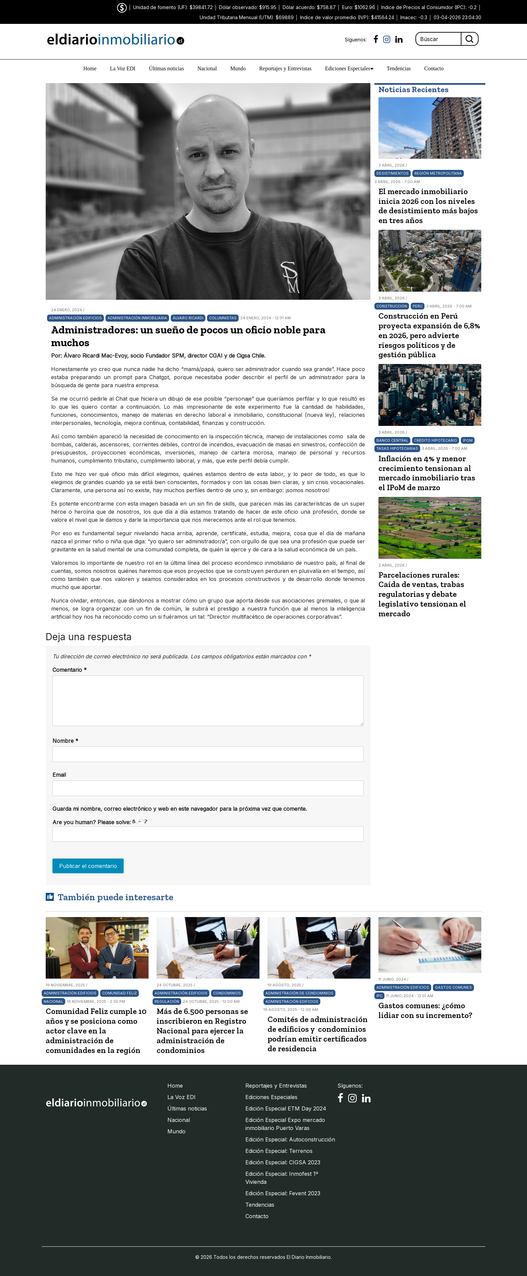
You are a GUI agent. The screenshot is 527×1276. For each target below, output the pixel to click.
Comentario (69, 669)
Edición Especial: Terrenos (279, 1150)
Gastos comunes (453, 987)
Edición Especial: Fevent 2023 (282, 1193)
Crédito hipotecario (435, 440)
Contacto (434, 68)
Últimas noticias (166, 68)
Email (59, 774)
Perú (417, 306)
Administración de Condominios (299, 993)
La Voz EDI (122, 68)
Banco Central (392, 440)
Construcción (391, 306)
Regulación (167, 1001)
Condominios (227, 993)
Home (89, 68)
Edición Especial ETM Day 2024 (285, 1108)
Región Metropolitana (438, 173)
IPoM (468, 440)
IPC (379, 995)
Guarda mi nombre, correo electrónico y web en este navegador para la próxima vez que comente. (179, 808)
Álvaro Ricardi (188, 318)
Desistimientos (392, 173)
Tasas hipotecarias (397, 448)
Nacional (207, 68)
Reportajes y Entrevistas (285, 68)
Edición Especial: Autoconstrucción (290, 1139)
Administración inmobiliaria (137, 318)
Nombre (65, 740)
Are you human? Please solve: (208, 830)
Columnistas (223, 318)
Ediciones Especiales (349, 69)
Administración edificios (75, 318)
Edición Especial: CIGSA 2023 (282, 1162)
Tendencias (399, 68)
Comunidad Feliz (119, 993)
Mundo (238, 68)
